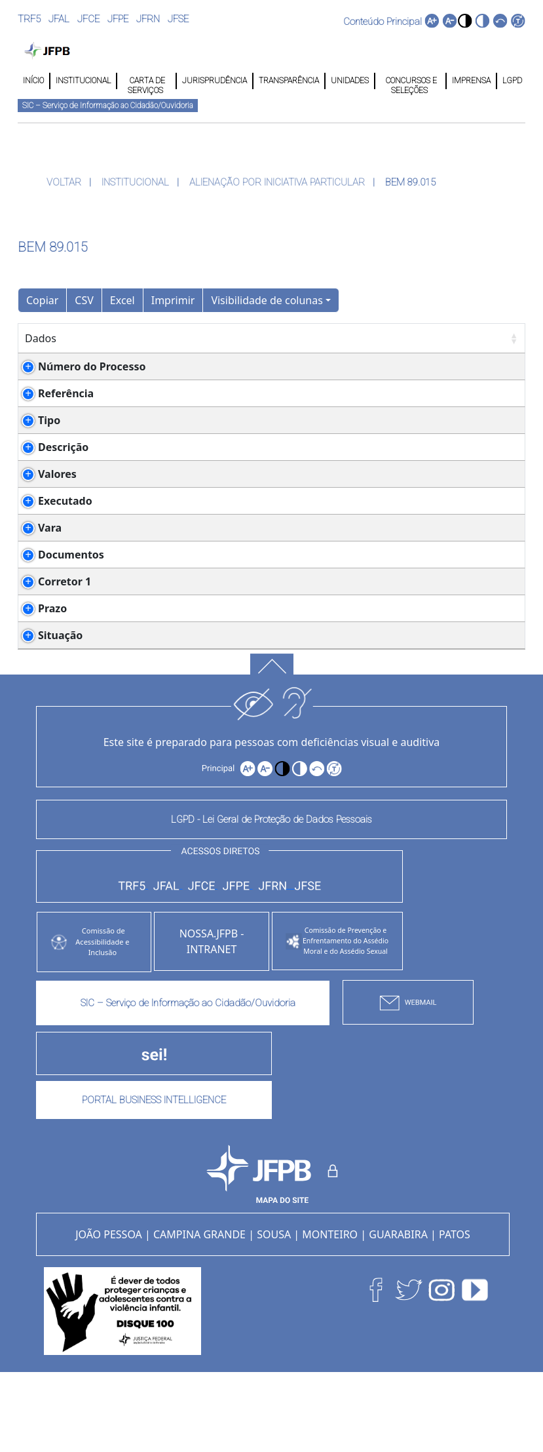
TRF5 (29, 19)
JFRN (148, 19)
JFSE (178, 19)
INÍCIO (33, 80)
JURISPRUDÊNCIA (214, 80)
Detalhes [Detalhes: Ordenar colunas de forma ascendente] (130, 338)
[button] (464, 20)
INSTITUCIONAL (83, 80)
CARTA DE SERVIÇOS (146, 81)
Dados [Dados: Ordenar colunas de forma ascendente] (40, 338)
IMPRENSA (471, 80)
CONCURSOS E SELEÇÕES (410, 81)
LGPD (511, 80)
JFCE (88, 19)
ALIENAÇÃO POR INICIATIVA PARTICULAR (278, 182)
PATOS (454, 1313)
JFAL (58, 19)
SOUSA (274, 1313)
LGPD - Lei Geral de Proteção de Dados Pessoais (271, 898)
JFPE (117, 19)
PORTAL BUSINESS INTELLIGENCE (154, 1179)
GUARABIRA (398, 1313)
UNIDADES (350, 80)
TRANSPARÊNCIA (289, 80)
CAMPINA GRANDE (199, 1313)
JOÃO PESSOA (108, 1313)
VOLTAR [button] (65, 182)
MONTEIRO (330, 1313)
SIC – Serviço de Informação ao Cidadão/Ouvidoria (107, 105)
